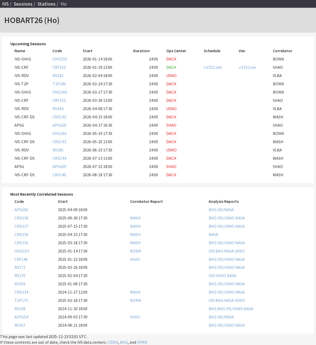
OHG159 (59, 59)
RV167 (19, 325)
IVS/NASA (225, 209)
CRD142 (59, 116)
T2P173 (21, 300)
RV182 (57, 75)
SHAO (135, 259)
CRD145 (59, 174)
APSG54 (21, 316)
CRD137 (21, 226)
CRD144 (59, 158)
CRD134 (21, 292)
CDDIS (112, 342)
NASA (240, 217)
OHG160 (59, 92)
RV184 (57, 108)
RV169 (19, 283)
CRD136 (21, 234)
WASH (135, 217)
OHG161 (59, 133)
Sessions (23, 4)
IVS (5, 4)
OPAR (142, 342)
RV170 (19, 275)
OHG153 (21, 251)
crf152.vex (247, 67)
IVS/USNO (226, 217)
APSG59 (59, 166)
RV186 (57, 149)
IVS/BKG (216, 251)
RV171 (19, 267)
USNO (240, 251)
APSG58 (59, 125)
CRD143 (59, 141)
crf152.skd (213, 67)
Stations (46, 4)
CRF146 (21, 259)
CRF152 (59, 67)
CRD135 (21, 242)
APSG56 (21, 209)
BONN (135, 251)
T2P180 (59, 83)
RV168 (19, 308)
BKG (213, 209)
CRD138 (21, 217)
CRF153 (59, 100)
